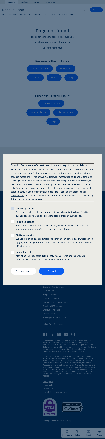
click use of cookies (59, 192)
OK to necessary (23, 271)
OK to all (52, 271)
